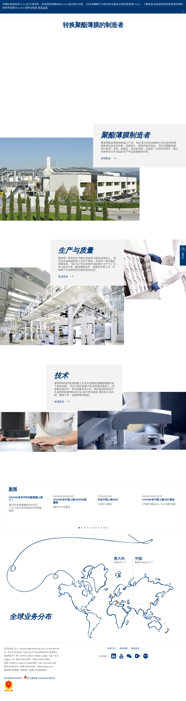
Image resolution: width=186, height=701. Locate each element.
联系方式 (112, 648)
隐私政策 (135, 648)
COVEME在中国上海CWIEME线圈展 (69, 501)
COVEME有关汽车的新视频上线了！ (26, 499)
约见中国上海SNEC (108, 499)
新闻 (13, 489)
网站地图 (123, 648)
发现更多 (106, 158)
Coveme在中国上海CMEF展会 (158, 499)
